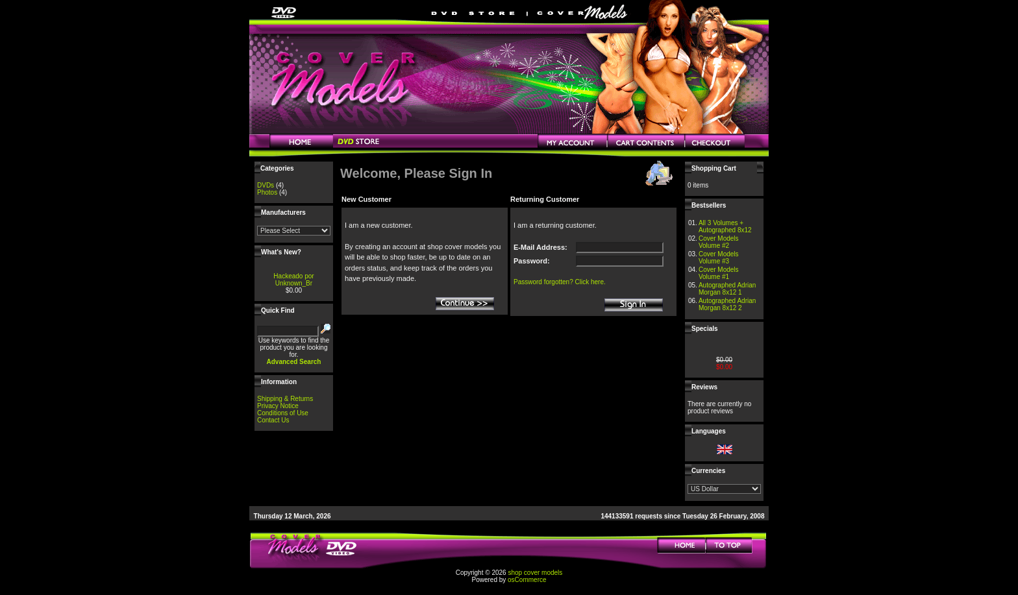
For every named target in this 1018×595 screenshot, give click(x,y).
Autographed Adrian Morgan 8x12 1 (727, 289)
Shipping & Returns (285, 398)
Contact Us (273, 420)
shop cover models (535, 572)
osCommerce (527, 579)
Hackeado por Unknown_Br (293, 280)
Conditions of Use (282, 413)
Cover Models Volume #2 (719, 242)
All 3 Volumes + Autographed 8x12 (725, 226)
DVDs (265, 185)
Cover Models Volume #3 (719, 257)
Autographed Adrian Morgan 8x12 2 (727, 304)
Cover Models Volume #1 (719, 273)
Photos (267, 192)
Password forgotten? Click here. (560, 281)
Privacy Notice (278, 405)
